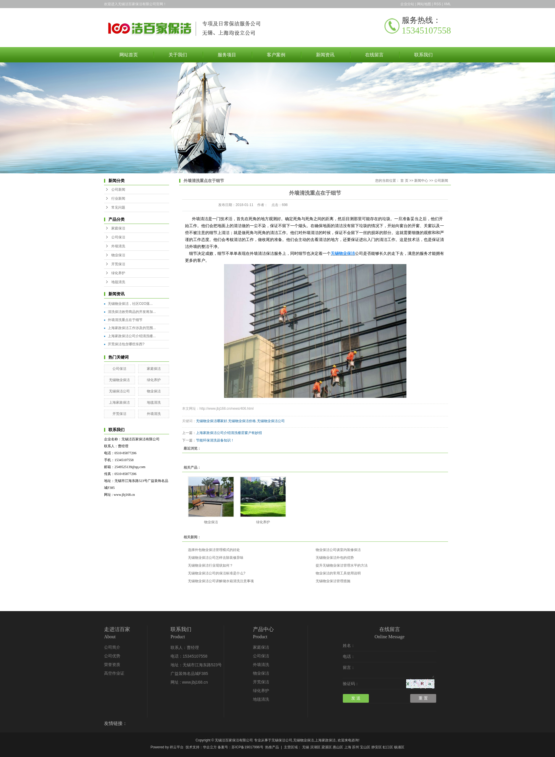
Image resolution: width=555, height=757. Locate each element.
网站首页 (128, 54)
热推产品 (272, 747)
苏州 (355, 747)
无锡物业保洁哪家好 (211, 421)
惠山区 (338, 747)
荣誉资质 (112, 665)
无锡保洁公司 (119, 391)
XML (447, 4)
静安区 (376, 747)
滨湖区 (315, 747)
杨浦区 (399, 747)
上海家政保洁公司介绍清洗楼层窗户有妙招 (229, 433)
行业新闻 (118, 198)
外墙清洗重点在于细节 (125, 320)
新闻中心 (421, 181)
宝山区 (365, 747)
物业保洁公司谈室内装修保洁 (338, 550)
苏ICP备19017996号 (247, 747)
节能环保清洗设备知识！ (215, 440)
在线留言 (374, 54)
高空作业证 (114, 673)
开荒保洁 (118, 264)
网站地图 (424, 4)
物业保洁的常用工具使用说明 (338, 573)
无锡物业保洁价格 (242, 421)
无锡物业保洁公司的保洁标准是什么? (216, 573)
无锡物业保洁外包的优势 (335, 558)
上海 (347, 747)
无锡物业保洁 (119, 380)
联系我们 (423, 54)
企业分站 (407, 4)
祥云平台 (177, 747)
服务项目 (227, 54)
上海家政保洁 (119, 402)
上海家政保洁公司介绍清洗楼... (132, 336)
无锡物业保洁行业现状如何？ (210, 565)
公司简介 (112, 647)
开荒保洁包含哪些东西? (126, 344)
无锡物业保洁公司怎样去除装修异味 (215, 558)
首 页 (404, 181)
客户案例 (276, 54)
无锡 (305, 747)
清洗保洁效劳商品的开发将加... (132, 312)
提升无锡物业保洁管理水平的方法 (342, 565)
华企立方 (210, 747)
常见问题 (118, 207)
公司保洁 (118, 237)
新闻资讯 (325, 54)
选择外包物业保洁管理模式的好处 (214, 550)
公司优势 (112, 656)
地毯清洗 (118, 282)
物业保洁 (118, 255)
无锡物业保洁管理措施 (333, 581)
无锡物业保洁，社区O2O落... (130, 304)
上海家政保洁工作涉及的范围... (132, 328)
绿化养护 (118, 273)
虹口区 (388, 747)
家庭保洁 (118, 228)
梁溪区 (326, 747)
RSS (437, 4)
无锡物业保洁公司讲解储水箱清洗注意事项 (221, 581)
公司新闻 (118, 190)
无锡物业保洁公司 (271, 421)
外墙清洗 (118, 246)
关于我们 (178, 54)
